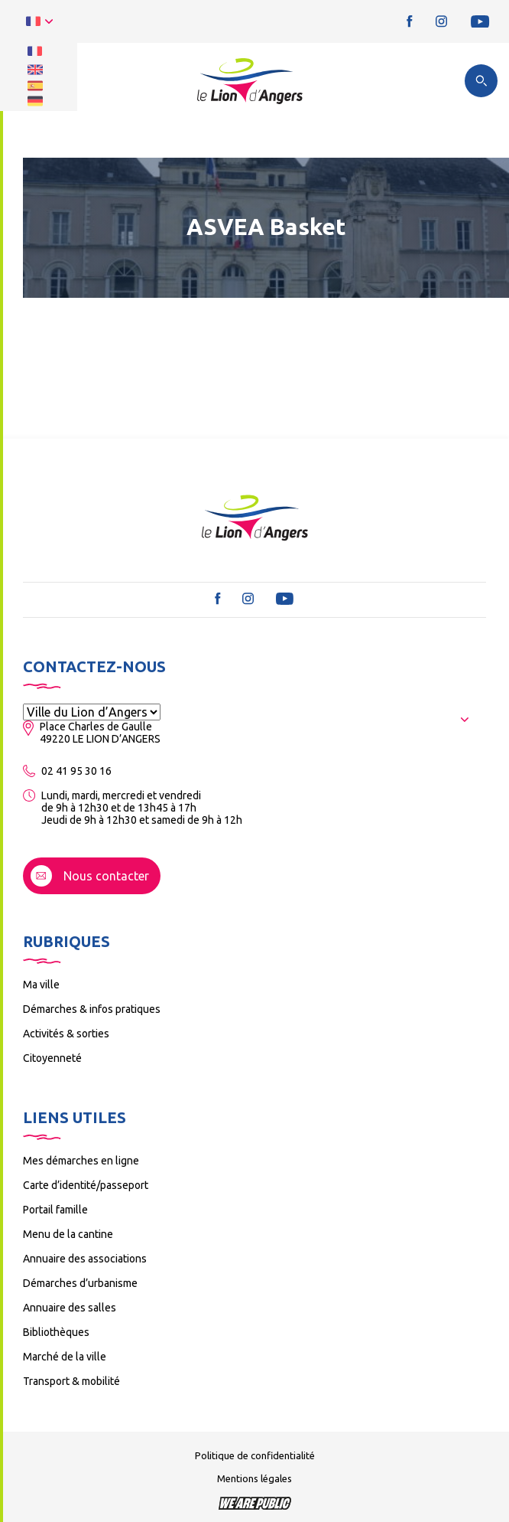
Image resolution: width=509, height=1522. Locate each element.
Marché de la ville (64, 1357)
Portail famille (55, 1210)
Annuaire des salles (69, 1308)
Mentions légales (254, 1478)
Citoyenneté (52, 1058)
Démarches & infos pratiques (91, 1009)
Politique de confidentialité (255, 1455)
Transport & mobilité (71, 1381)
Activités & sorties (66, 1033)
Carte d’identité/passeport (85, 1185)
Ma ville (41, 984)
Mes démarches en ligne (81, 1161)
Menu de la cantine (68, 1234)
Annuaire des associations (85, 1259)
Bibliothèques (56, 1332)
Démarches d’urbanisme (80, 1283)
